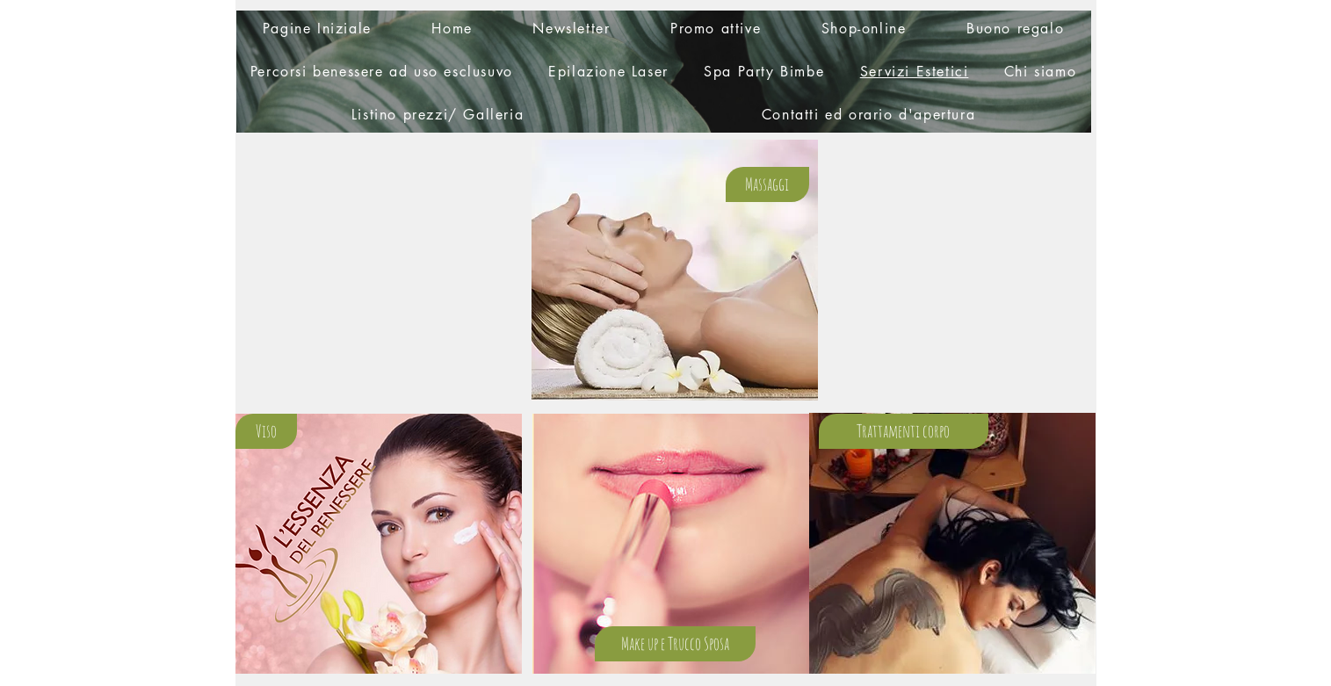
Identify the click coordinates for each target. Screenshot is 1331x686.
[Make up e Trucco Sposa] (675, 643)
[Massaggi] (767, 184)
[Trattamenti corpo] (903, 431)
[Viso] (266, 431)
